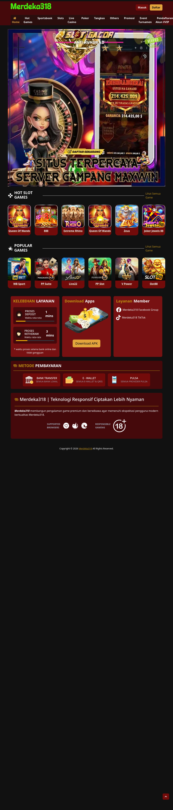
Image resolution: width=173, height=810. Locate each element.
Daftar (156, 7)
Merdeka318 (85, 448)
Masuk (142, 7)
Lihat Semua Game (153, 195)
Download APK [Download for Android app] (86, 343)
